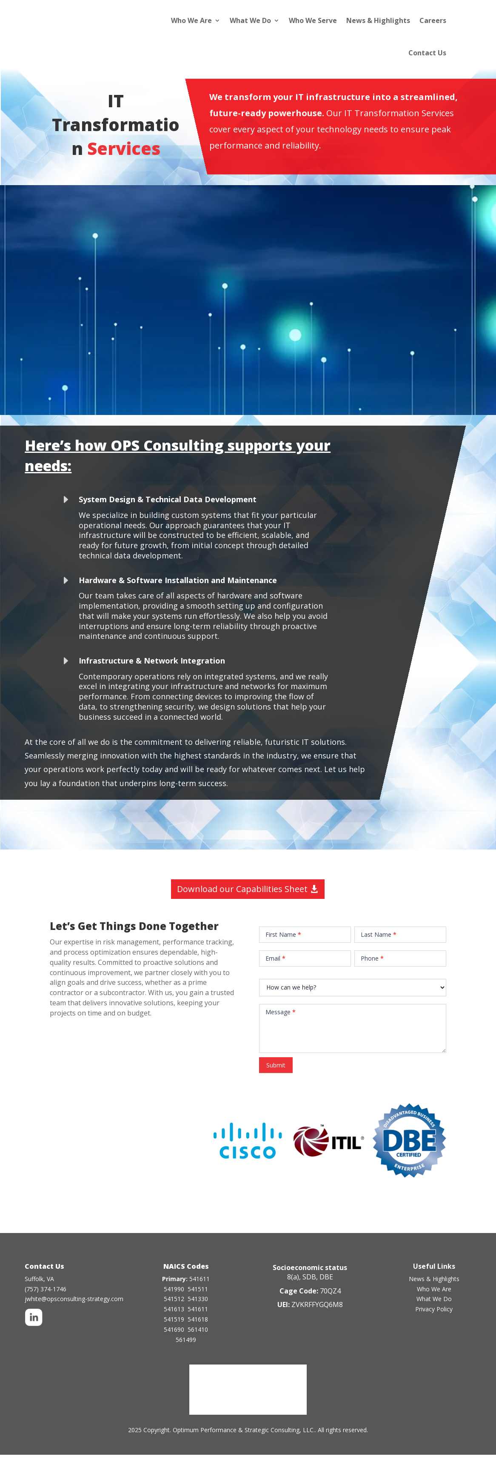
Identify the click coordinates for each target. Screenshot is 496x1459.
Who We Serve (313, 20)
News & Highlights (378, 20)
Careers (432, 20)
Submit (275, 1069)
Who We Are (191, 20)
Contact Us (427, 52)
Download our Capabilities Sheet (242, 893)
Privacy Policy (434, 1313)
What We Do (250, 20)
